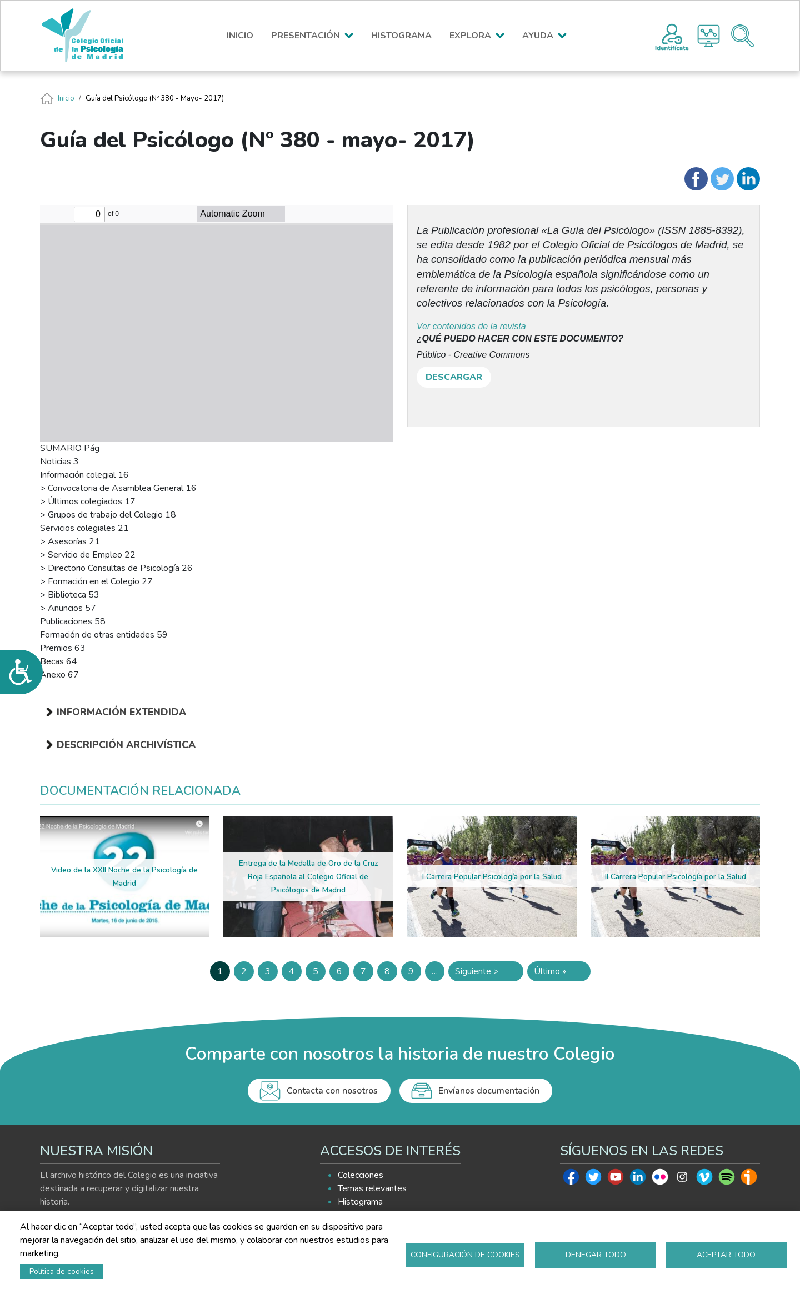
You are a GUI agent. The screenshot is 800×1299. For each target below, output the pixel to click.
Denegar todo (596, 1255)
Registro (672, 35)
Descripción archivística (126, 744)
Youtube (615, 1179)
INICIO (240, 35)
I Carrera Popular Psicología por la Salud (492, 876)
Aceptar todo (726, 1255)
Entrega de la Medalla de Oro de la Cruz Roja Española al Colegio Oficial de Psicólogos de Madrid (308, 876)
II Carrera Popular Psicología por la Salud (675, 876)
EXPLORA (470, 35)
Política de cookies (61, 1271)
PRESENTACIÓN (305, 35)
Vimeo (704, 1179)
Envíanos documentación (488, 1091)
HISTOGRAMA (401, 35)
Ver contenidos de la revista (471, 326)
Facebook (571, 1179)
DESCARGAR (454, 377)
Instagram (682, 1179)
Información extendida (121, 712)
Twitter (593, 1179)
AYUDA (537, 35)
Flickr (660, 1179)
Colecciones (360, 1175)
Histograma (708, 35)
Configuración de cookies (465, 1255)
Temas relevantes (372, 1188)
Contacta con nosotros (332, 1091)
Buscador (742, 35)
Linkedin (638, 1179)
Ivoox (749, 1179)
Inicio (66, 98)
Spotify (727, 1179)
